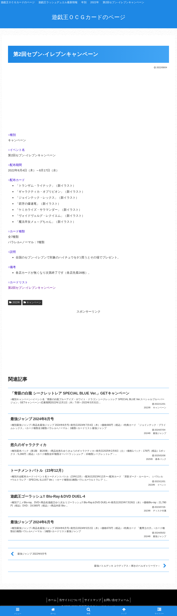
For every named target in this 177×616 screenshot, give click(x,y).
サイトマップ (93, 598)
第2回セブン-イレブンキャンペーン (32, 287)
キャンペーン (32, 302)
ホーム (50, 598)
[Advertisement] (88, 100)
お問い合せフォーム (118, 598)
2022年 (14, 302)
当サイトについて (69, 598)
